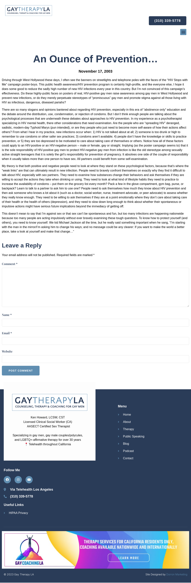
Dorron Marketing (176, 574)
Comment (10, 264)
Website (7, 351)
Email (7, 333)
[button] (183, 32)
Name (7, 315)
